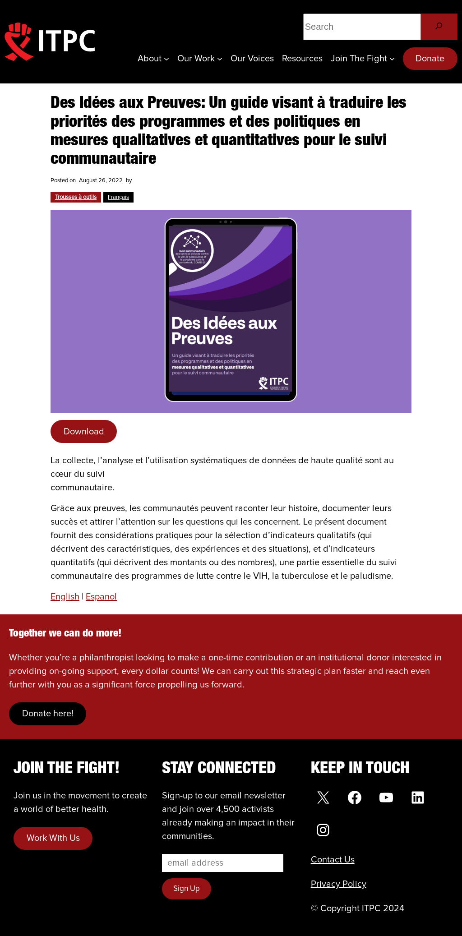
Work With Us (53, 838)
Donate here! (48, 713)
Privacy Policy (338, 884)
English (65, 596)
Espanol (101, 596)
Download (84, 431)
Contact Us (333, 859)
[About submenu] (166, 58)
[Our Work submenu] (219, 58)
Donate (430, 58)
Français (118, 197)
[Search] (439, 27)
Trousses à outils (76, 197)
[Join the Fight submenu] (392, 58)
